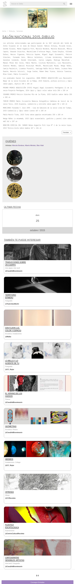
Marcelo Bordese (18, 145)
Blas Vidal (40, 145)
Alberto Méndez (30, 145)
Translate (67, 132)
